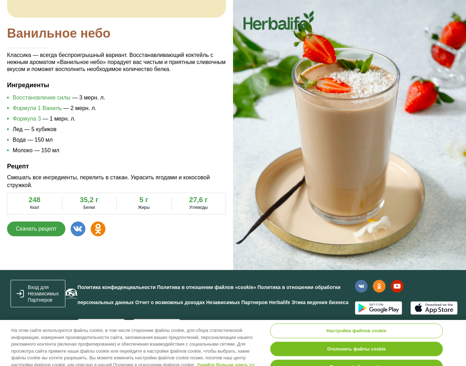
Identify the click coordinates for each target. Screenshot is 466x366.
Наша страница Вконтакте (361, 286)
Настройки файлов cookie (356, 333)
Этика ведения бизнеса (319, 302)
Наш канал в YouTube (397, 286)
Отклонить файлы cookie (356, 351)
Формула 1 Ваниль (37, 108)
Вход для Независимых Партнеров (43, 293)
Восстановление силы (42, 98)
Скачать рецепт (36, 229)
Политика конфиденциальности (117, 287)
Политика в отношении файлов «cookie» (206, 287)
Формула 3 (27, 119)
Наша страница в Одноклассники (379, 286)
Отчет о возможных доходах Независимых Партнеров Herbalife (212, 302)
